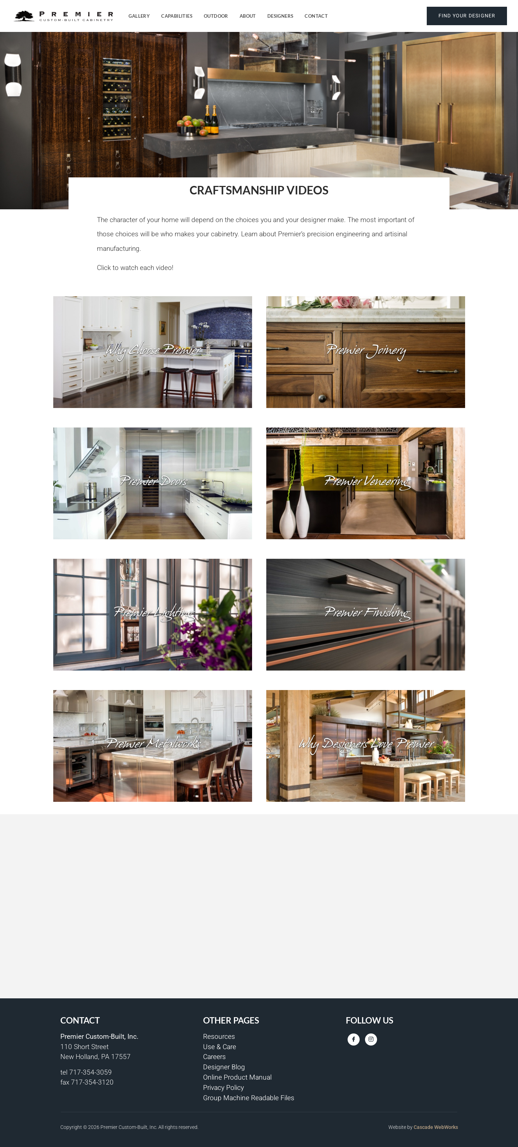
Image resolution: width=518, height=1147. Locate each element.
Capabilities (176, 16)
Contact (316, 16)
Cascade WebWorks (436, 1127)
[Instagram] (371, 1039)
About (248, 16)
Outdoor (216, 16)
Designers (280, 16)
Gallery (139, 16)
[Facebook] (354, 1039)
